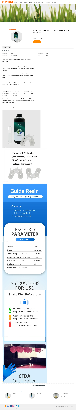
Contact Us (47, 2)
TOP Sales (54, 2)
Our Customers (37, 2)
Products (26, 2)
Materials (27, 23)
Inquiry (36, 41)
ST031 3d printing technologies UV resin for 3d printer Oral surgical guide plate (42, 391)
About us (20, 2)
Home (15, 2)
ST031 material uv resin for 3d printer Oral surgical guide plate (41, 23)
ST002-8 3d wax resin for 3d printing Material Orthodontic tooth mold (18, 391)
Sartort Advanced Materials (20, 23)
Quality (30, 2)
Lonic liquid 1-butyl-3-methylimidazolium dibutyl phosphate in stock (66, 391)
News (43, 2)
